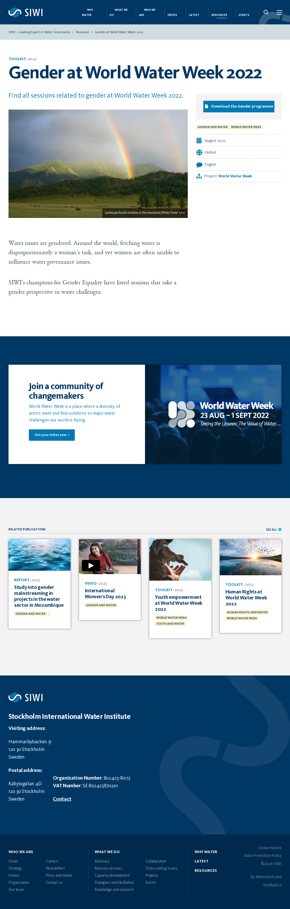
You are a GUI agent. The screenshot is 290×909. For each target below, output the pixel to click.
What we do (107, 852)
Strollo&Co (272, 885)
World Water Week (235, 177)
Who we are (20, 852)
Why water (206, 852)
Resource (82, 32)
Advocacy (102, 861)
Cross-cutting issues (161, 868)
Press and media (59, 875)
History (14, 875)
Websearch (265, 877)
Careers (52, 861)
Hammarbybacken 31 (30, 741)
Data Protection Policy (263, 856)
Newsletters (55, 868)
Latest (194, 15)
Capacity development (112, 875)
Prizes (172, 15)
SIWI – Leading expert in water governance (39, 32)
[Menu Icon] (279, 13)
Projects (152, 875)
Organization (18, 883)
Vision (13, 861)
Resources (219, 15)
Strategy (15, 868)
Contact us (54, 883)
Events (244, 15)
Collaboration (156, 861)
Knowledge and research (114, 890)
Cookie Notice (270, 848)
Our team (16, 890)
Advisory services (108, 868)
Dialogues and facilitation (114, 883)
